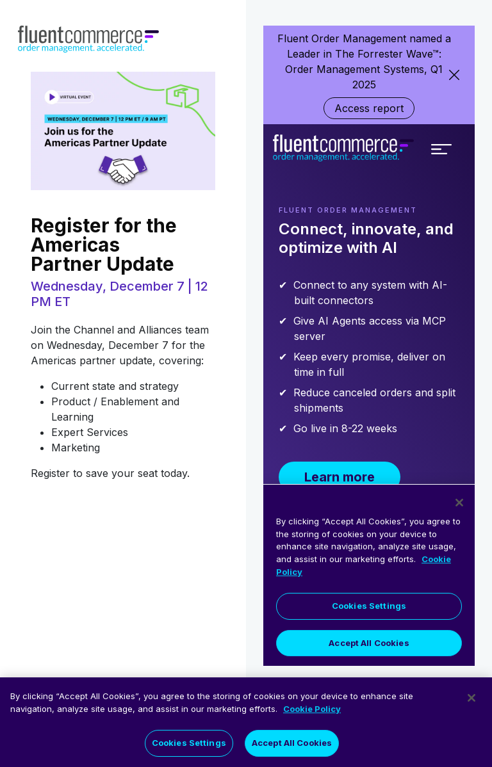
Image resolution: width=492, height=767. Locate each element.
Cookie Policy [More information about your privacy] (312, 711)
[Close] (471, 700)
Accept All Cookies (292, 744)
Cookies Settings (189, 744)
